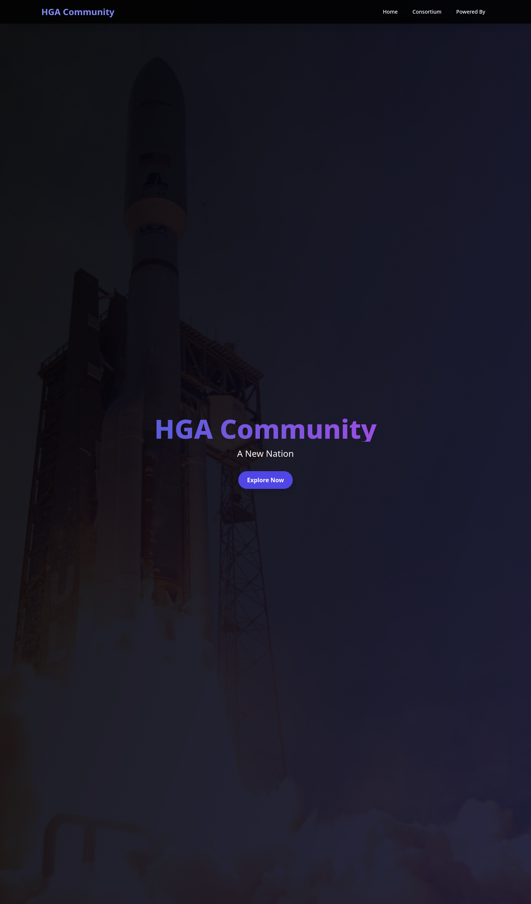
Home (390, 11)
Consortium (427, 11)
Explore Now (265, 480)
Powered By (470, 11)
